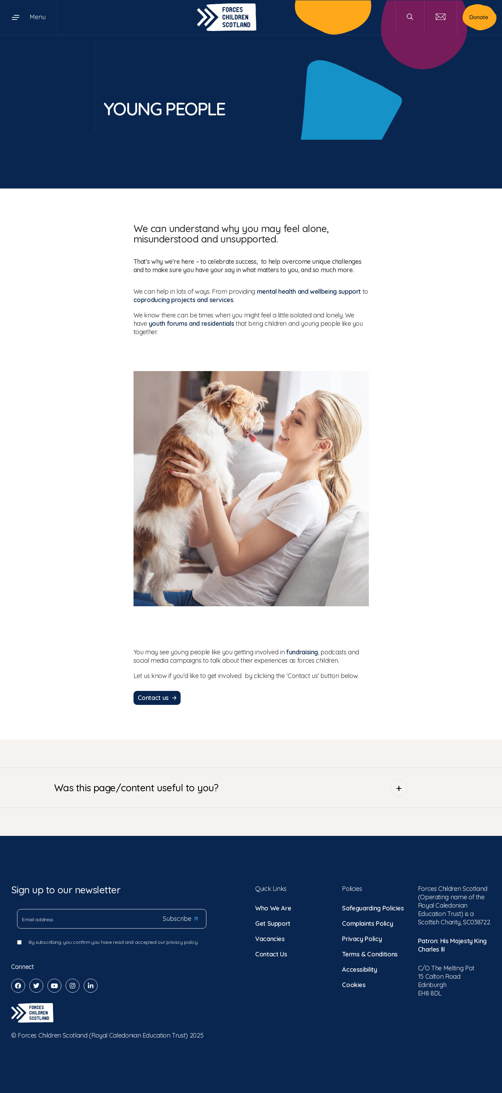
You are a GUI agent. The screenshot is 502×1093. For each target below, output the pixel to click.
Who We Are (273, 907)
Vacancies (270, 938)
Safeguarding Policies (373, 907)
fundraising (302, 652)
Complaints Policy (367, 922)
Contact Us (271, 953)
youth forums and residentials (191, 324)
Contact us (157, 697)
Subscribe (180, 918)
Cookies (353, 984)
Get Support (272, 922)
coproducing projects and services (184, 300)
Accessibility (359, 968)
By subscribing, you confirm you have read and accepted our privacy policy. (113, 941)
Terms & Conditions (370, 953)
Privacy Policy (362, 938)
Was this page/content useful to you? (230, 786)
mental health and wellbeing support (309, 291)
